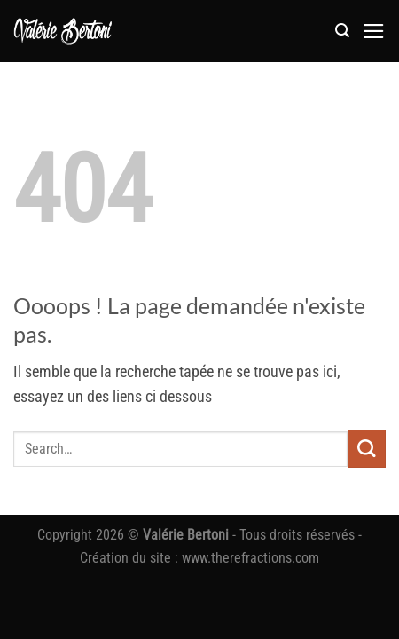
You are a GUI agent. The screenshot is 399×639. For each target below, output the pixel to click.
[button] (342, 30)
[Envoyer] (367, 449)
